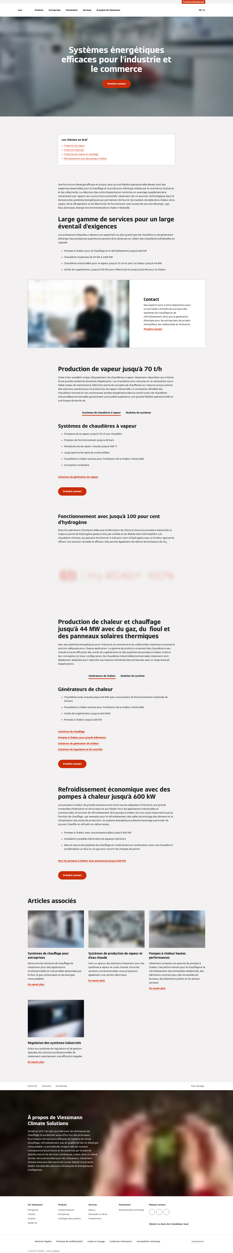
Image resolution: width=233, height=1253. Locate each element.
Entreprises (54, 10)
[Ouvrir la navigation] (20, 10)
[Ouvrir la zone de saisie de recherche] (194, 10)
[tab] (101, 412)
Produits (39, 10)
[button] (198, 1086)
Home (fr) (32, 1086)
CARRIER (55, 1251)
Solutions (46, 1086)
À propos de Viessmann (108, 10)
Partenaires (72, 10)
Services (87, 10)
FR (200, 10)
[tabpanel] (116, 459)
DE (204, 10)
